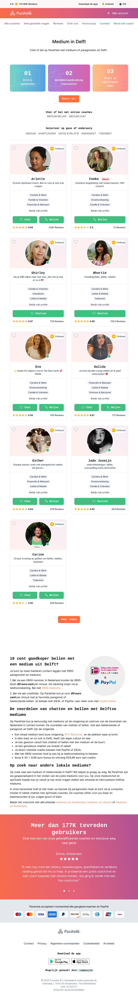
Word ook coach (124, 23)
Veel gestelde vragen (36, 23)
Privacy (42, 943)
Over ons (72, 23)
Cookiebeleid (91, 943)
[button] (38, 188)
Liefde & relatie (68, 133)
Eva (38, 367)
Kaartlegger (47, 133)
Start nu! (69, 98)
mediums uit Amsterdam (70, 802)
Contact (105, 23)
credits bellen (107, 701)
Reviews (58, 23)
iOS (122, 4)
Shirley (38, 273)
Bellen (51, 220)
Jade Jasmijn (99, 461)
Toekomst (105, 133)
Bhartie (100, 273)
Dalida (100, 367)
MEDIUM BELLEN (56, 116)
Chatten (38, 314)
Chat (25, 220)
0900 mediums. (51, 688)
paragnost (88, 133)
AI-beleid (108, 943)
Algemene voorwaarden (65, 943)
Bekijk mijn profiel (38, 210)
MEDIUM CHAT (77, 116)
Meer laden (69, 619)
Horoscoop (89, 23)
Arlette (38, 179)
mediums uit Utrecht (99, 802)
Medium (31, 133)
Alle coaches (12, 23)
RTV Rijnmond (73, 734)
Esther (38, 461)
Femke (100, 179)
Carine (38, 554)
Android (108, 4)
